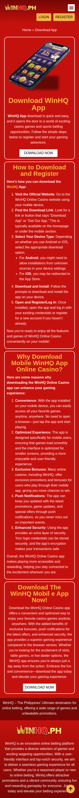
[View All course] (70, 789)
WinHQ (12, 187)
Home (26, 30)
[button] (71, 7)
